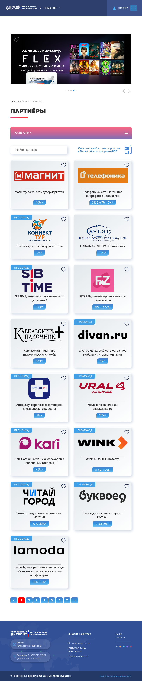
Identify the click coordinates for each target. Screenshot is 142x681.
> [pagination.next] (75, 600)
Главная (15, 101)
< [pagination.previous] (14, 600)
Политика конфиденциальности (116, 676)
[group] (71, 59)
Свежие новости (78, 656)
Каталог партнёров (79, 643)
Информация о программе (77, 650)
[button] (124, 91)
